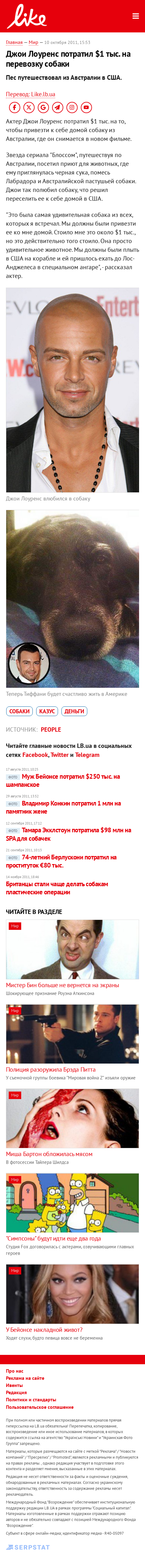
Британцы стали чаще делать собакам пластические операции (57, 888)
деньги (74, 711)
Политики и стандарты (31, 1399)
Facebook (35, 755)
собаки (19, 711)
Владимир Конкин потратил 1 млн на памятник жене (63, 807)
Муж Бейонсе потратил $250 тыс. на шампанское (63, 780)
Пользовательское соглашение (40, 1407)
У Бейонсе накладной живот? (44, 1330)
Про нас (14, 1371)
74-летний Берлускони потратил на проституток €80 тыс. (61, 861)
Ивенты (14, 1385)
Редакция (16, 1392)
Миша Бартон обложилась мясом (49, 1154)
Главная (14, 42)
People (51, 729)
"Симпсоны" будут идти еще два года (53, 1238)
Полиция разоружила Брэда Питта (51, 1069)
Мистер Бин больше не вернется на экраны (62, 985)
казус (47, 711)
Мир (33, 42)
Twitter (60, 755)
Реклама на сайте (25, 1378)
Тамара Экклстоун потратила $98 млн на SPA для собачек (68, 834)
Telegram (87, 755)
